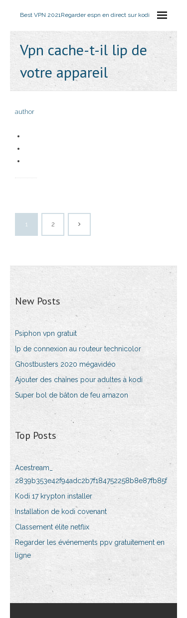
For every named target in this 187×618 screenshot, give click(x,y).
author (24, 111)
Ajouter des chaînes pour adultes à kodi (79, 380)
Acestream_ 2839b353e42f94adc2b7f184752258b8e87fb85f (91, 474)
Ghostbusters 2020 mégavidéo (65, 364)
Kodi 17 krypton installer (53, 496)
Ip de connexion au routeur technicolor (78, 349)
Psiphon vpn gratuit (46, 333)
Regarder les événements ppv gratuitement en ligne (90, 548)
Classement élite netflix (52, 527)
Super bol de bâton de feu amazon (71, 395)
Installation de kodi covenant (61, 511)
